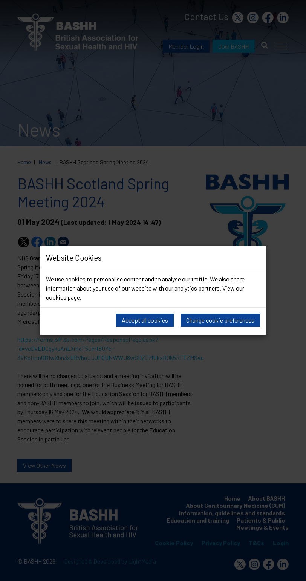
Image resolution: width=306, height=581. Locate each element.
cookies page (63, 297)
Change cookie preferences (220, 320)
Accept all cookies (145, 320)
